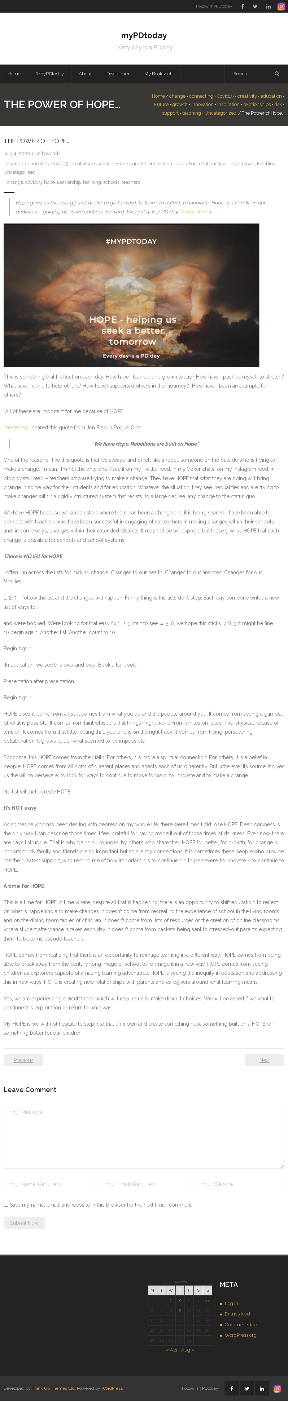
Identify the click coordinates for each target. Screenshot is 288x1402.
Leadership (69, 183)
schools (111, 183)
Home (14, 74)
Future (161, 105)
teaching (191, 114)
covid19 (33, 183)
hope (49, 183)
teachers (131, 183)
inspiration (228, 105)
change (177, 97)
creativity (247, 97)
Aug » (187, 1351)
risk (278, 105)
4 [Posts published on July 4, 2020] (198, 1301)
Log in (231, 1304)
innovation (202, 105)
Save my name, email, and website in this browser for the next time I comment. (101, 1205)
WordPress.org (241, 1336)
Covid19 (225, 97)
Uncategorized (220, 114)
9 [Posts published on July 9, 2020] (180, 1311)
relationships (257, 105)
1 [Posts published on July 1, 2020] (171, 1301)
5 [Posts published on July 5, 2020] (207, 1301)
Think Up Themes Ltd (53, 1389)
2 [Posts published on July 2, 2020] (180, 1301)
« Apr (172, 1351)
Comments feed (242, 1325)
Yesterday (16, 429)
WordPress (112, 1389)
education (271, 97)
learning (92, 183)
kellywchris (47, 154)
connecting (201, 97)
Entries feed (237, 1315)
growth (180, 105)
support (170, 114)
